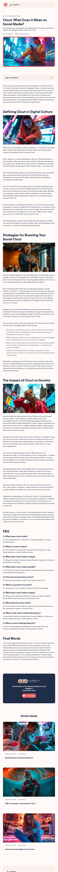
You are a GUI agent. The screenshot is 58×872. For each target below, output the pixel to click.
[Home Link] (4, 16)
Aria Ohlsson (9, 34)
